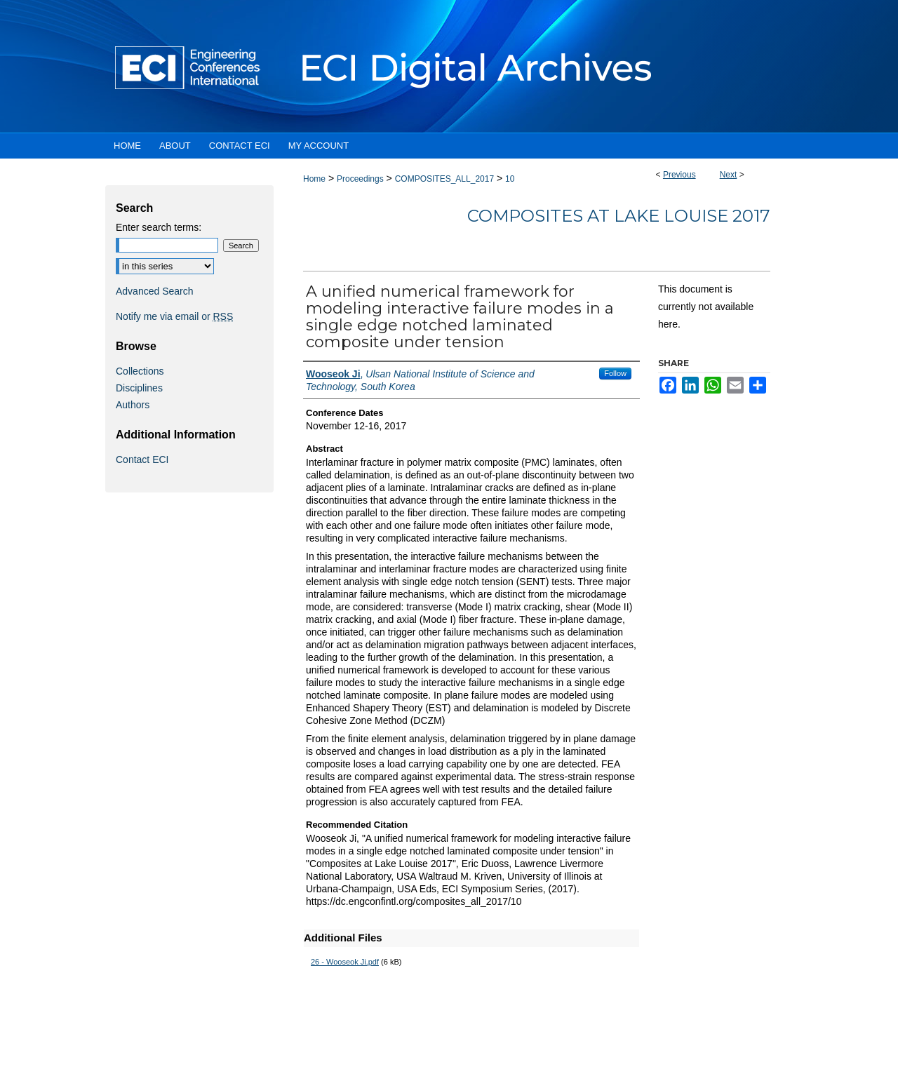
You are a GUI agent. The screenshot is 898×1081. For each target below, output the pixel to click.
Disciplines (139, 388)
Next (728, 175)
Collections (139, 371)
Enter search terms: (158, 227)
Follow (615, 373)
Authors (132, 404)
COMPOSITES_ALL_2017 (444, 179)
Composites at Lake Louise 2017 (618, 216)
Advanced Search (155, 291)
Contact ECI (142, 459)
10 (509, 179)
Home (314, 179)
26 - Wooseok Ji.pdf (345, 962)
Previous (679, 175)
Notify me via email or (174, 316)
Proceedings (360, 179)
